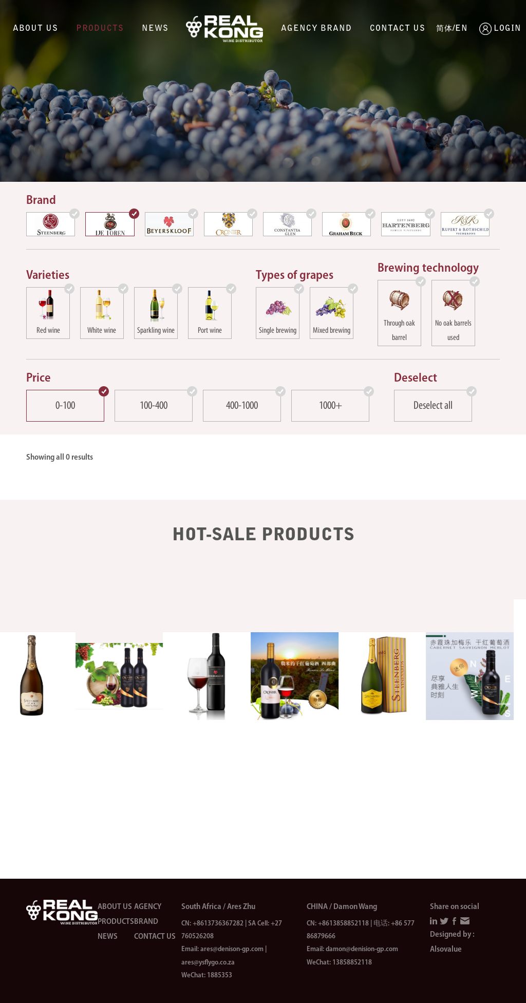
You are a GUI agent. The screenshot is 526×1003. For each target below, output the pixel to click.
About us (35, 29)
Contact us (397, 29)
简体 (444, 29)
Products (100, 29)
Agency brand (316, 29)
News (155, 29)
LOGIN (485, 29)
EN (461, 29)
